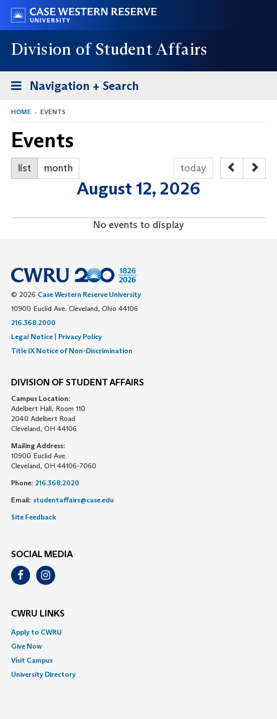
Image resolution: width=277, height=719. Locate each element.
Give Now (26, 646)
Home (21, 112)
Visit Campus (32, 660)
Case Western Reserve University (89, 294)
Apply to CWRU (36, 632)
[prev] (231, 168)
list (24, 168)
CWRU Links (38, 614)
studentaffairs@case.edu (73, 499)
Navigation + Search (72, 87)
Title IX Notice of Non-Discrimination (71, 350)
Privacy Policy (80, 336)
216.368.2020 (57, 482)
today (193, 168)
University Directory (43, 674)
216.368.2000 (33, 322)
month (58, 168)
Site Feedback (33, 517)
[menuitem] (138, 632)
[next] (254, 168)
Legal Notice (32, 336)
